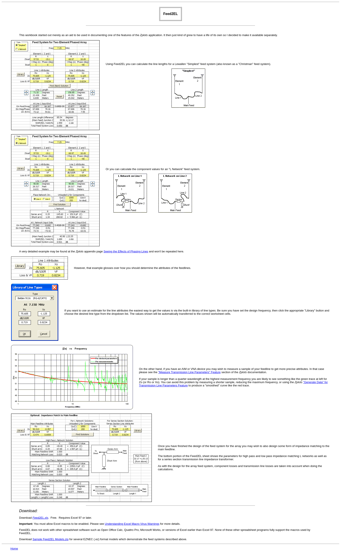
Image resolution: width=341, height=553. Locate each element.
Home (14, 548)
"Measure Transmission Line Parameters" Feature (189, 372)
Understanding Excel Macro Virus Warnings (132, 523)
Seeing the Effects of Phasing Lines (126, 251)
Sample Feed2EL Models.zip (50, 539)
